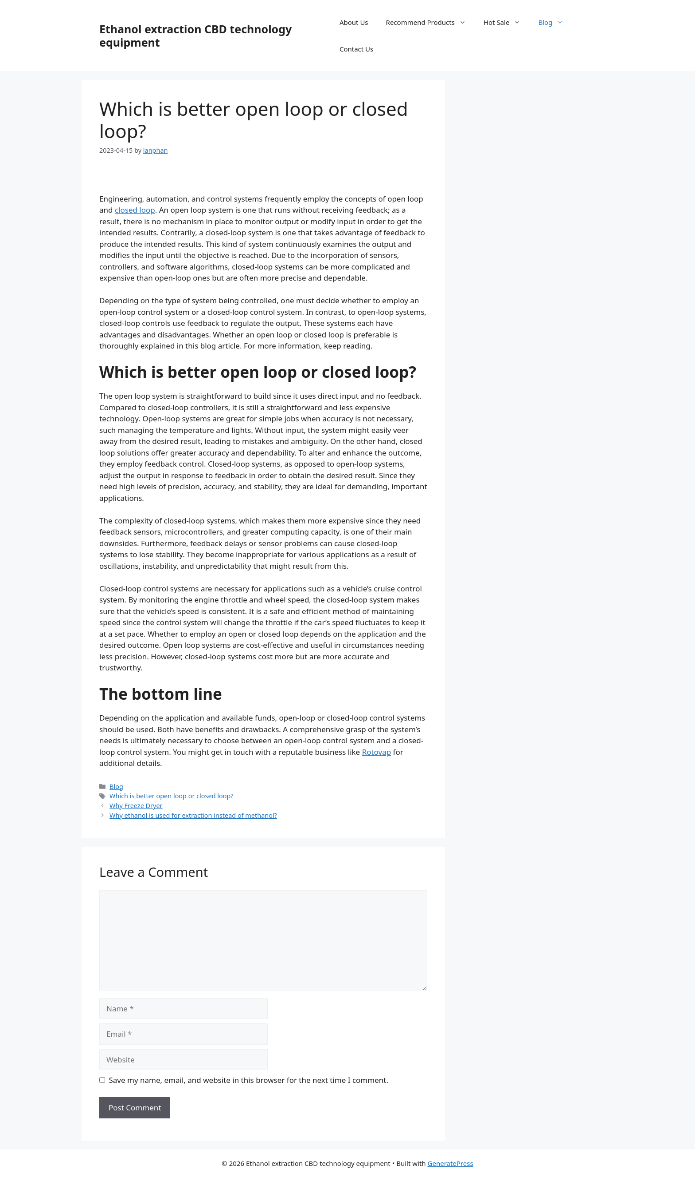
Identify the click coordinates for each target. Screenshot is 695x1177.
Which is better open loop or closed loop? (171, 796)
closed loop (135, 210)
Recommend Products (430, 22)
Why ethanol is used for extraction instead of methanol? (193, 815)
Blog (555, 22)
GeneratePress (450, 1163)
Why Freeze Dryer (135, 805)
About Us (354, 22)
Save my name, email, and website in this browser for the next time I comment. (248, 1080)
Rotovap (376, 752)
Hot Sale (507, 22)
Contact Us (356, 48)
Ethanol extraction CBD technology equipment (195, 35)
